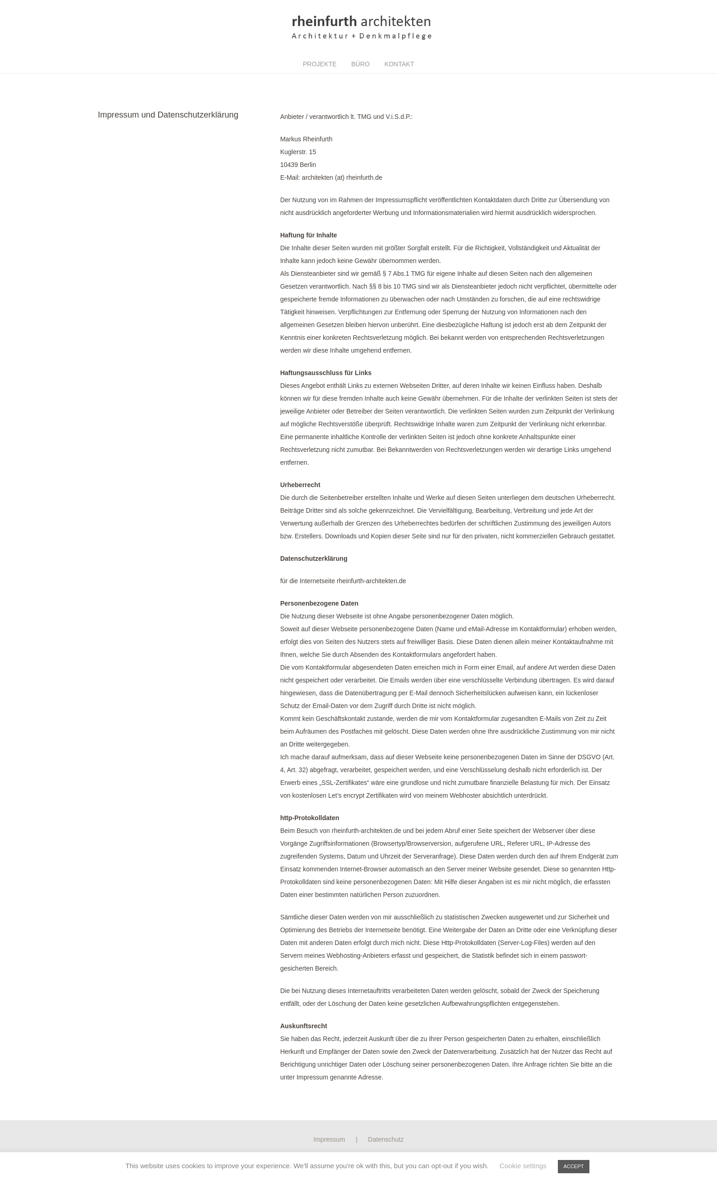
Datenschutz (386, 1139)
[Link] (358, 27)
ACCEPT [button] (573, 1166)
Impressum (329, 1139)
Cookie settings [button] (523, 1166)
